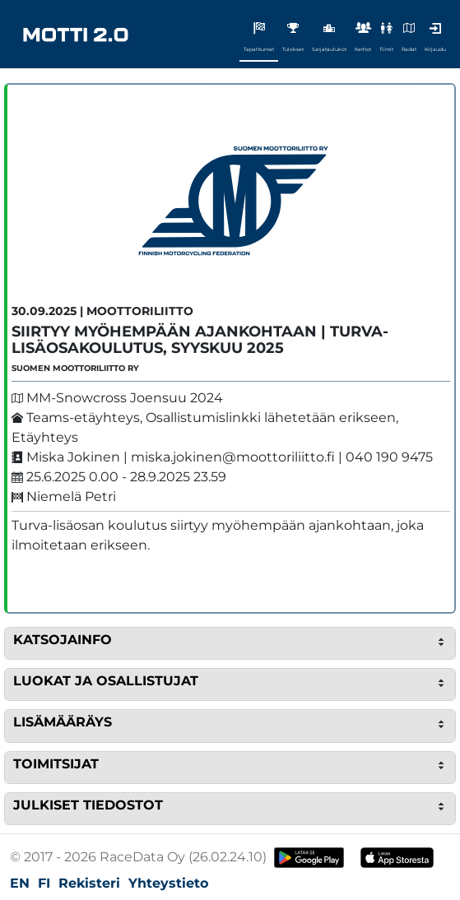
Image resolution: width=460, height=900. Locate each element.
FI (44, 883)
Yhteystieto (168, 883)
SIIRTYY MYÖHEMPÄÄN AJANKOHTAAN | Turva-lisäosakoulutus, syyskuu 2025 (200, 339)
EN (20, 883)
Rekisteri (89, 883)
